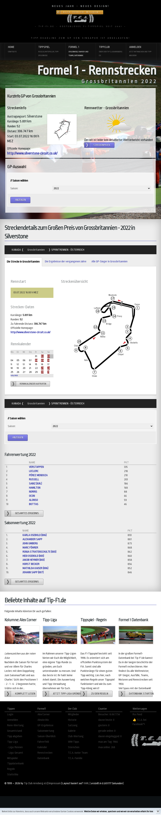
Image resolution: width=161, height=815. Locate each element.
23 (42, 368)
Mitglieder (73, 714)
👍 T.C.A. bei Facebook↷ (139, 722)
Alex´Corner (44, 714)
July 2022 (14, 375)
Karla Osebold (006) (35, 535)
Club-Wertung (76, 736)
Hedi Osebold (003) (33, 556)
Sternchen (73, 747)
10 (48, 360)
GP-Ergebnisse (45, 725)
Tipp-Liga (12, 741)
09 (42, 360)
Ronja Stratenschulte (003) (39, 551)
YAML (86, 783)
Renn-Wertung (15, 725)
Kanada (16, 249)
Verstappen (36, 467)
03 (48, 356)
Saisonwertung (46, 730)
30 (42, 372)
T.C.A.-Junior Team (78, 752)
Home (20, 50)
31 (48, 372)
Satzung (72, 725)
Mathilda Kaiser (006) (35, 568)
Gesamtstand (14, 730)
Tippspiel (50, 51)
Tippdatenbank (15, 763)
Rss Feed (137, 714)
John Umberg (30, 543)
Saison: (14, 188)
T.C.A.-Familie (75, 758)
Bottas (33, 504)
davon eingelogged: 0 (110, 736)
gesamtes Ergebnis (27, 513)
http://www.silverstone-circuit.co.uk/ (32, 153)
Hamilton (34, 487)
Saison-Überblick (46, 736)
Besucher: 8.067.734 (109, 714)
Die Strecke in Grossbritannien (22, 262)
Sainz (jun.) (35, 483)
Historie (72, 720)
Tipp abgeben (14, 736)
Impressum (55, 783)
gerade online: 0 (107, 730)
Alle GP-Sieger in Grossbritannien (109, 261)
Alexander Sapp (32, 539)
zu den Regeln (99, 693)
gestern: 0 (103, 725)
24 (48, 368)
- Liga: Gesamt (15, 752)
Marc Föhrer (30, 547)
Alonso (33, 500)
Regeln (11, 769)
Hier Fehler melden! (81, 12)
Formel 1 (80, 51)
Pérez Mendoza (38, 475)
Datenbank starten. (141, 693)
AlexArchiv (43, 720)
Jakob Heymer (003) (34, 560)
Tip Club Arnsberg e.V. (35, 783)
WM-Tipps (73, 741)
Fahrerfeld (43, 741)
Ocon (32, 495)
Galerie (72, 730)
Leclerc (33, 471)
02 (42, 356)
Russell (34, 479)
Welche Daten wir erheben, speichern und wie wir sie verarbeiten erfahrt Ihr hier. (118, 811)
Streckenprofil (101, 145)
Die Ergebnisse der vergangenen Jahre (65, 261)
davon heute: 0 (106, 720)
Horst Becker (31, 564)
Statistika (12, 774)
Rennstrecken (45, 752)
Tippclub (111, 51)
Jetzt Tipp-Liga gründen (67, 693)
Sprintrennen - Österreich (67, 249)
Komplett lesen (25, 693)
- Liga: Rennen (15, 747)
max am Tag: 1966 (108, 741)
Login (10, 714)
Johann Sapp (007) (33, 572)
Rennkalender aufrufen (33, 383)
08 (36, 360)
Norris (33, 491)
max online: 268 (106, 747)
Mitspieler (12, 758)
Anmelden (141, 51)
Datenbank (43, 758)
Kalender (42, 747)
